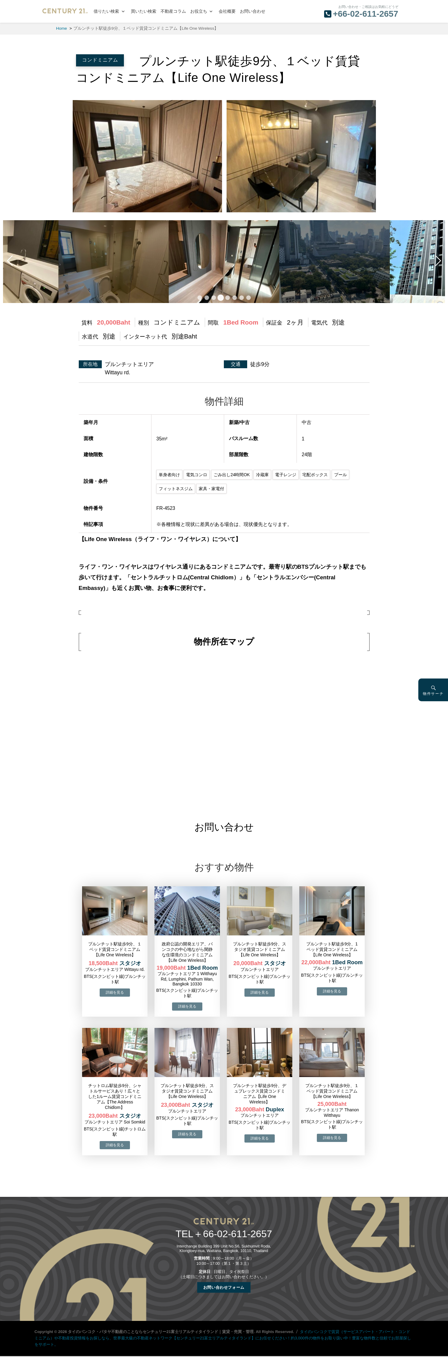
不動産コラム (173, 11)
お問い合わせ (252, 11)
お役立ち (198, 11)
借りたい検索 (106, 11)
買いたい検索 (143, 11)
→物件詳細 (115, 992)
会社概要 (227, 11)
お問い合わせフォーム (223, 1287)
